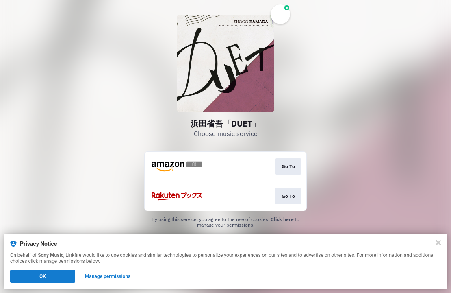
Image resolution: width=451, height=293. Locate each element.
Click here (282, 219)
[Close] (438, 242)
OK (42, 276)
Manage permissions (108, 276)
